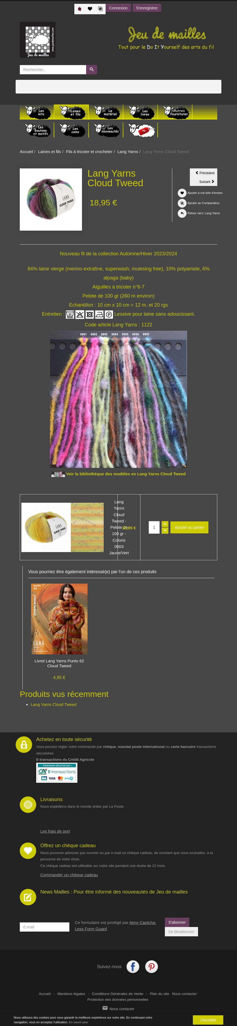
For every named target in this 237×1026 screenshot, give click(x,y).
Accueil (26, 151)
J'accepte (208, 1020)
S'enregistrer (147, 8)
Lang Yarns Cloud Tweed (54, 704)
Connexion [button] (118, 8)
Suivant (208, 182)
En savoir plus (78, 1022)
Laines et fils (49, 151)
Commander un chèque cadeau (69, 874)
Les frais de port (55, 831)
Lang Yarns (127, 151)
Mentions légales (71, 994)
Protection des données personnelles (117, 999)
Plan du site (159, 994)
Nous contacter (184, 994)
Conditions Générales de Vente (117, 994)
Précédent (206, 174)
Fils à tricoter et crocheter (89, 151)
